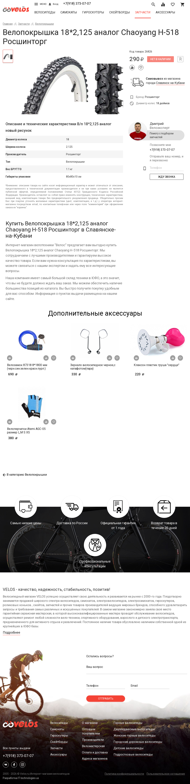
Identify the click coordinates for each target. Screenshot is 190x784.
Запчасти (142, 12)
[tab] (8, 56)
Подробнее (11, 632)
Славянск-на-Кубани (170, 83)
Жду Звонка (166, 176)
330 (86, 374)
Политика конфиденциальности (124, 773)
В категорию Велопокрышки (25, 474)
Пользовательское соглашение (166, 773)
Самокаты (68, 12)
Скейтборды (119, 12)
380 (23, 438)
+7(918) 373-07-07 (77, 3)
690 (18, 374)
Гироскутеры (93, 12)
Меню (40, 4)
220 (150, 374)
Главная (8, 23)
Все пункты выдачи (16, 748)
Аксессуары (165, 12)
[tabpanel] (71, 82)
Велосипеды (44, 12)
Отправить (105, 698)
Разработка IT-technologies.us (21, 778)
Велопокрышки (44, 23)
